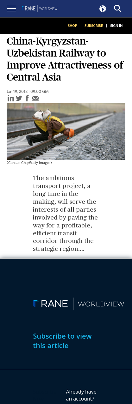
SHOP (72, 25)
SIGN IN (116, 25)
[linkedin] (11, 98)
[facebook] (27, 98)
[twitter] (19, 98)
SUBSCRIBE (94, 25)
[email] (35, 98)
